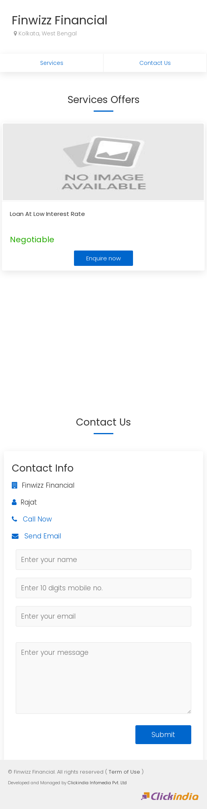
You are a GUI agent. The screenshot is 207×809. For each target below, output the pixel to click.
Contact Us (155, 63)
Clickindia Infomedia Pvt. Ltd (97, 783)
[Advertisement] (103, 331)
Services (51, 63)
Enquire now (103, 258)
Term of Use (124, 772)
